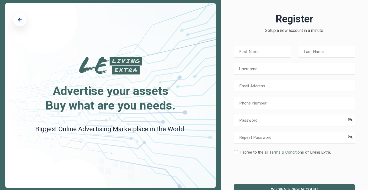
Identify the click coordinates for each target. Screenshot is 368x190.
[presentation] (274, 171)
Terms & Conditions (286, 152)
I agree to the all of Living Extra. (285, 152)
